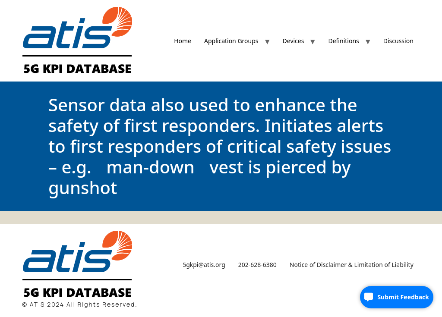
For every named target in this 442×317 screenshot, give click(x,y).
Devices (293, 41)
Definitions (343, 41)
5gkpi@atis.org (204, 265)
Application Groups (231, 41)
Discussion (398, 41)
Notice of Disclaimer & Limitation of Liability (352, 265)
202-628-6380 (257, 265)
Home (182, 41)
